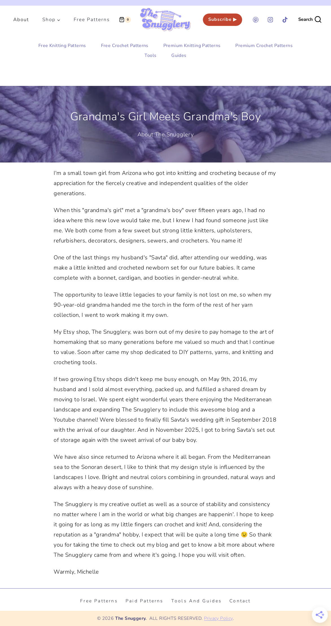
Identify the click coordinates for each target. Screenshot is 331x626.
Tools (150, 55)
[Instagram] (270, 19)
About (21, 19)
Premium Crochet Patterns (264, 46)
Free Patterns (92, 19)
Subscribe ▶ (222, 19)
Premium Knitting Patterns (192, 46)
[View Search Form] (310, 20)
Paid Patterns (145, 601)
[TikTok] (285, 19)
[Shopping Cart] (125, 20)
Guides (178, 55)
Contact (240, 601)
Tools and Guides (196, 601)
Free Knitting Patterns (62, 46)
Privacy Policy (218, 618)
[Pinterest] (255, 19)
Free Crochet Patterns (124, 46)
